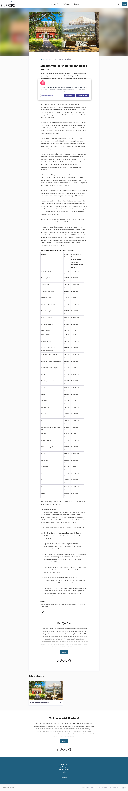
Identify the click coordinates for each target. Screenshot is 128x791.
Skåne (42, 615)
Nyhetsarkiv (55, 4)
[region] (64, 89)
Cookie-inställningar (46, 95)
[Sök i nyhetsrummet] (118, 4)
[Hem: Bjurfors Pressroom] (8, 4)
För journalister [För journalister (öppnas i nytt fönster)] (102, 788)
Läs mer (64, 652)
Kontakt (76, 4)
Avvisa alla (69, 95)
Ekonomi (43, 604)
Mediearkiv (66, 4)
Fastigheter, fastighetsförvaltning (66, 604)
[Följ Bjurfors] (124, 4)
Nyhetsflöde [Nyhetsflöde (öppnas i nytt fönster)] (114, 788)
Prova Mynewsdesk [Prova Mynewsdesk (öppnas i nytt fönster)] (88, 788)
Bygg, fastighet (51, 604)
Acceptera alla (82, 95)
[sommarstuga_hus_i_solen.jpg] (46, 690)
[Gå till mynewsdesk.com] (8, 787)
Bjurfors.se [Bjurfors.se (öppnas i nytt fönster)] (64, 777)
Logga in (123, 788)
